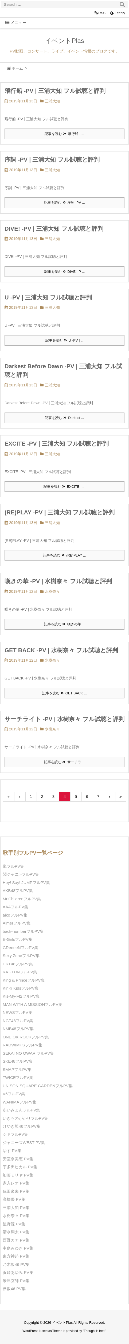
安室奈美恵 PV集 (18, 1159)
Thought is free (94, 1331)
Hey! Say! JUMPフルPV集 (26, 882)
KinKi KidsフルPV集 (21, 988)
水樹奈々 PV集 (16, 1215)
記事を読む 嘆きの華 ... (64, 624)
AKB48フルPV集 (18, 890)
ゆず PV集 (12, 1150)
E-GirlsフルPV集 (18, 939)
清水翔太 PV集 (16, 1232)
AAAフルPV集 (15, 907)
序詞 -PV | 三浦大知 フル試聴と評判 (52, 159)
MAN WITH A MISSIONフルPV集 (32, 1004)
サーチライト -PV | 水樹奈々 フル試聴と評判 (64, 719)
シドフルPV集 (15, 1134)
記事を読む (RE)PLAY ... (64, 555)
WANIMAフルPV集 (20, 1102)
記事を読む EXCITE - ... (64, 487)
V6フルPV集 (14, 1093)
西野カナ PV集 (16, 1240)
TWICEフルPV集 (18, 1077)
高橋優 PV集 (14, 1199)
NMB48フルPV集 (18, 1028)
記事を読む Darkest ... (64, 418)
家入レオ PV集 (16, 1183)
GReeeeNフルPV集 (20, 947)
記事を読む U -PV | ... (64, 340)
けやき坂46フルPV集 (22, 1126)
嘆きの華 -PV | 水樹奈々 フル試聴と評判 (58, 581)
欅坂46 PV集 (14, 1288)
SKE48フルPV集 (18, 1061)
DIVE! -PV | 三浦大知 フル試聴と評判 (54, 228)
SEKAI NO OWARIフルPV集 (28, 1053)
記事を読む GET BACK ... (64, 693)
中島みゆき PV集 (18, 1248)
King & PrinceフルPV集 (24, 980)
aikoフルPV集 (15, 915)
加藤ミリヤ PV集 (18, 1175)
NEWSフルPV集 (17, 1012)
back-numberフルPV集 (23, 931)
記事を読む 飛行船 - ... (64, 134)
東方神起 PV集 (16, 1256)
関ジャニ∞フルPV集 (21, 874)
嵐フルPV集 (13, 866)
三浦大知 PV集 (16, 1207)
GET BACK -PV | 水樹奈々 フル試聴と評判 (61, 650)
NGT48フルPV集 (18, 1020)
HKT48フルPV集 (18, 964)
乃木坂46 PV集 (16, 1264)
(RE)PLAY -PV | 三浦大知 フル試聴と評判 (60, 512)
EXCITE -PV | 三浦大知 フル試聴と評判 (57, 443)
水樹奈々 (52, 591)
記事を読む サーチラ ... (64, 762)
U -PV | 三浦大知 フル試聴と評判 (48, 297)
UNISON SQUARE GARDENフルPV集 (38, 1085)
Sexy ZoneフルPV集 (21, 955)
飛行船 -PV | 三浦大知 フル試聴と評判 (55, 90)
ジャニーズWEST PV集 (24, 1142)
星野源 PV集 (14, 1224)
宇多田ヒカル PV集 (20, 1167)
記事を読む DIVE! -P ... (64, 272)
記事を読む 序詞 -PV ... (64, 203)
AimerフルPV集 (17, 923)
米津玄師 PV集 (16, 1280)
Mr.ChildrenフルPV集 (22, 899)
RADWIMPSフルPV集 (22, 1045)
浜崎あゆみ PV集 (18, 1272)
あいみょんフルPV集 (21, 1110)
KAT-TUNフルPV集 (20, 972)
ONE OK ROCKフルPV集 (26, 1037)
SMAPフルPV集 (17, 1069)
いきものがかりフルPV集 (25, 1118)
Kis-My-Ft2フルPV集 (21, 996)
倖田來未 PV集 (16, 1191)
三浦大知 (52, 101)
